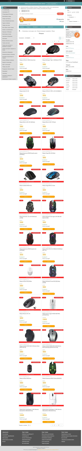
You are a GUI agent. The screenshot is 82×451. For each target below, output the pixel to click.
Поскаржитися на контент (43, 449)
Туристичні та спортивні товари (68, 439)
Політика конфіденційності (53, 449)
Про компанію (5, 434)
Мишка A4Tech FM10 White (26, 281)
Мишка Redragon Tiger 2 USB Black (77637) (52, 60)
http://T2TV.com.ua (70, 48)
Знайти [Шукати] (60, 13)
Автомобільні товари (6, 16)
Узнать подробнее (51, 3)
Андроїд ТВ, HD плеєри (27, 437)
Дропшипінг (50, 26)
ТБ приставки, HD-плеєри (7, 14)
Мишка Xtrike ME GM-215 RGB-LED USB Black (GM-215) (52, 249)
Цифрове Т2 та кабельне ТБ (27, 434)
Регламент (35, 26)
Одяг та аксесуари (6, 64)
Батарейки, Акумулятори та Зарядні (8, 57)
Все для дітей (64, 437)
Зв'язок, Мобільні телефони (8, 60)
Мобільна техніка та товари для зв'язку (69, 435)
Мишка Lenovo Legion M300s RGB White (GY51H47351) (51, 314)
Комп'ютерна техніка (6, 34)
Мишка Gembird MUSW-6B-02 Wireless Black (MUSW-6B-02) (29, 346)
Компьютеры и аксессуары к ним (29, 31)
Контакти (43, 26)
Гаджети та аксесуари (6, 62)
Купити (25, 71)
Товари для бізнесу (6, 18)
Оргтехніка (4, 38)
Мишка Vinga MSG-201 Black (48, 153)
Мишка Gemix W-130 (24, 91)
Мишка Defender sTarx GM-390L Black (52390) (28, 217)
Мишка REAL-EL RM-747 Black (49, 122)
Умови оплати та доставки (7, 439)
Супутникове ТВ (5, 12)
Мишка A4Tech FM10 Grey (25, 378)
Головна (22, 26)
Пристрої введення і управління (44, 31)
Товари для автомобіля (46, 439)
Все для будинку (25, 443)
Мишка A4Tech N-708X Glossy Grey (27, 60)
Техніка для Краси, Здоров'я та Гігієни (9, 49)
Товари (28, 26)
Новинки (63, 441)
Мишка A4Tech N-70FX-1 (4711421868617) (52, 91)
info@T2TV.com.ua (70, 57)
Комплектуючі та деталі (66, 434)
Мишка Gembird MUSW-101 (26, 185)
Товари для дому (6, 25)
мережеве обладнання (7, 36)
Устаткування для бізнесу (47, 437)
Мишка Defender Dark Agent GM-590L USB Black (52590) (51, 217)
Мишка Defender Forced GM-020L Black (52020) (51, 282)
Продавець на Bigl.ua (41, 448)
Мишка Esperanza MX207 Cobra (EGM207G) (51, 378)
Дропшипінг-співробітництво (8, 435)
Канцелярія (4, 71)
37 (58, 41)
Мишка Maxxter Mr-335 (25, 313)
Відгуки (3, 441)
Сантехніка (4, 73)
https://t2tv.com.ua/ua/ (70, 52)
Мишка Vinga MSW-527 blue (48, 185)
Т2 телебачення (5, 9)
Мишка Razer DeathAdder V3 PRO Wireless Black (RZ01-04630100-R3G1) (29, 410)
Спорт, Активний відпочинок (8, 20)
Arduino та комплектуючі (7, 29)
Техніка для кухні (6, 43)
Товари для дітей (6, 66)
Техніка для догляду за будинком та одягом (7, 46)
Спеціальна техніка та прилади (48, 435)
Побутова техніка (25, 441)
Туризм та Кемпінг (6, 23)
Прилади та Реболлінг (7, 32)
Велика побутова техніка (7, 40)
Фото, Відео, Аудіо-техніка (8, 27)
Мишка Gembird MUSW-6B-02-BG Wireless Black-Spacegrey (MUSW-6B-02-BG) (51, 346)
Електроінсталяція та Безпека (8, 54)
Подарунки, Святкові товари (8, 69)
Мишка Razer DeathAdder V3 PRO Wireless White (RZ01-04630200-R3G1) (52, 410)
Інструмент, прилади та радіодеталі (7, 76)
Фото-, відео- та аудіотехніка (47, 434)
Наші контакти (5, 437)
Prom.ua (47, 447)
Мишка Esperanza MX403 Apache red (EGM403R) (28, 249)
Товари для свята (45, 443)
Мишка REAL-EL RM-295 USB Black (27, 122)
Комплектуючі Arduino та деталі (9, 79)
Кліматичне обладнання (7, 52)
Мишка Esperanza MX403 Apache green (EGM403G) (28, 153)
